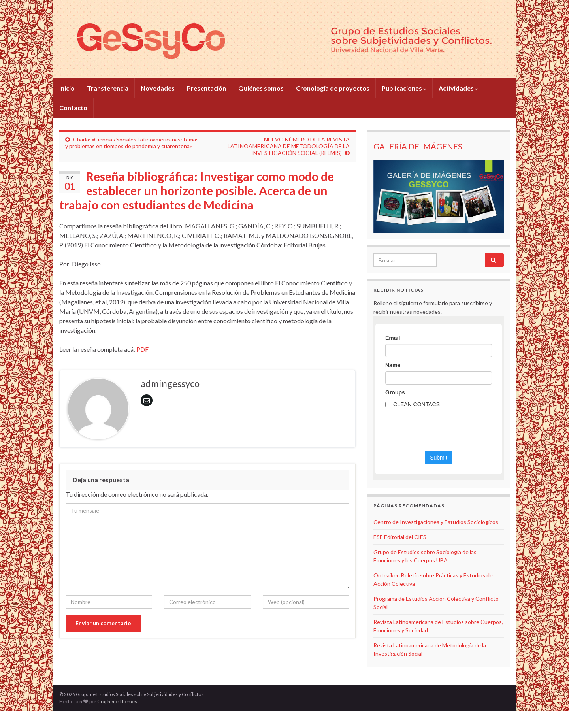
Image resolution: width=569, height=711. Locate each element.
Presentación (206, 88)
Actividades (458, 88)
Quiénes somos (261, 88)
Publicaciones (404, 88)
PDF (142, 349)
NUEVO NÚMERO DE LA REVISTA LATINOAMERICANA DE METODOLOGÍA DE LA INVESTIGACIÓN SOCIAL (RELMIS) (289, 146)
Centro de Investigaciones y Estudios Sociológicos (435, 522)
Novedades (158, 88)
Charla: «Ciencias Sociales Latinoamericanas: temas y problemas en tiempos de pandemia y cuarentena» (132, 142)
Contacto (73, 107)
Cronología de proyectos (332, 88)
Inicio (67, 88)
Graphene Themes (117, 701)
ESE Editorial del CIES (399, 537)
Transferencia (107, 88)
